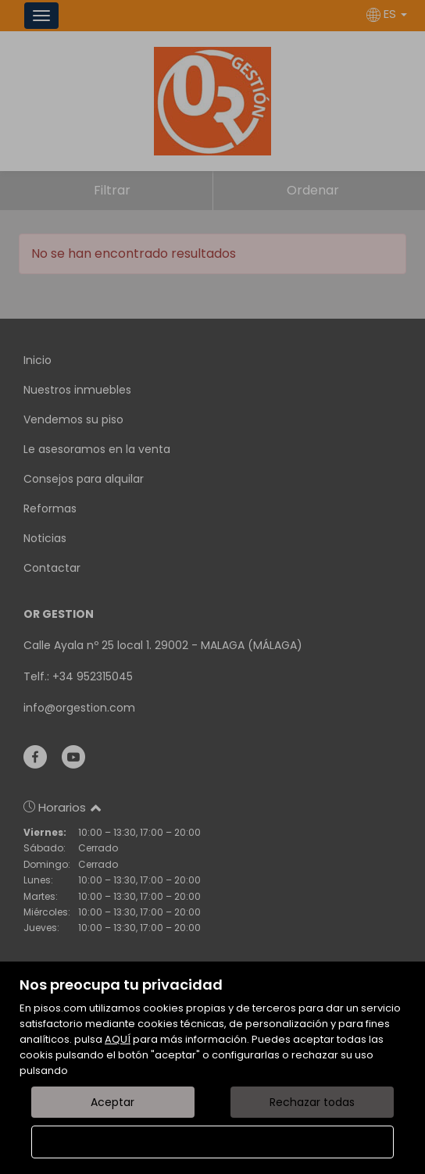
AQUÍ (117, 1039)
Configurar (213, 1142)
